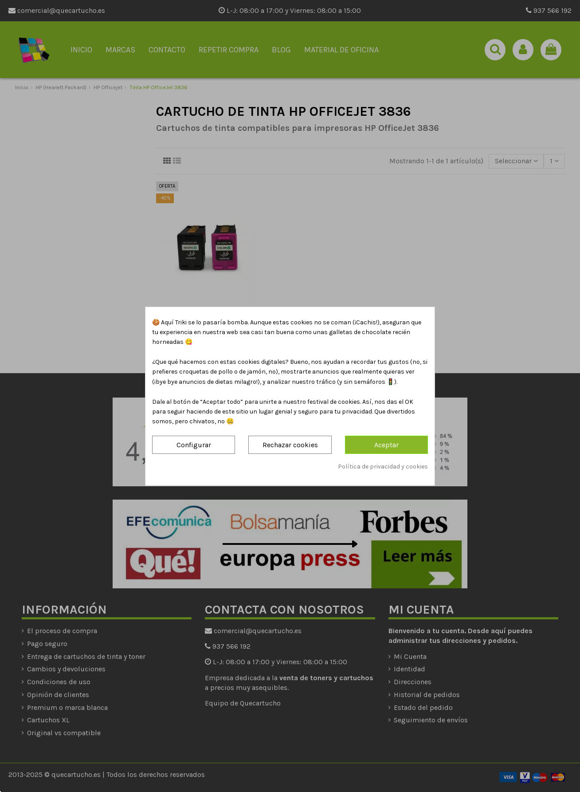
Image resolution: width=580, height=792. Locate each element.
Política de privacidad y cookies (383, 466)
